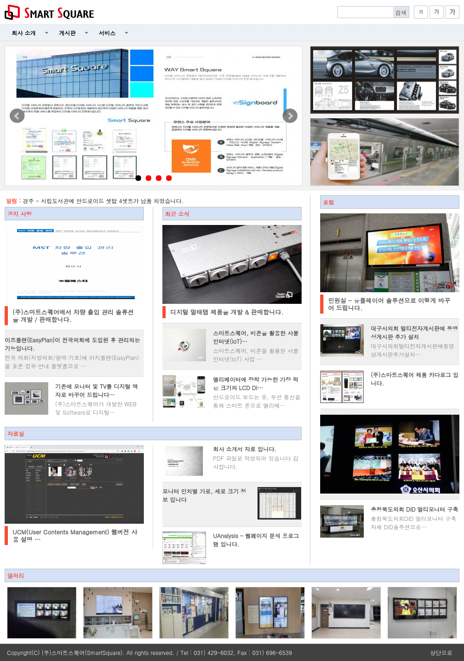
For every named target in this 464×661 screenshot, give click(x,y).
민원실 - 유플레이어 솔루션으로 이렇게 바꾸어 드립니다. (389, 304)
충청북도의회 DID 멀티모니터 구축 (414, 509)
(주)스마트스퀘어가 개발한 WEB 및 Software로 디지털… (95, 408)
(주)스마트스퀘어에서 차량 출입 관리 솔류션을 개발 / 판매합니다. (73, 316)
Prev (17, 116)
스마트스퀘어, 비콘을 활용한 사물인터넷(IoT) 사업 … (256, 355)
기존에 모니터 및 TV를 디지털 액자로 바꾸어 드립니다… (96, 390)
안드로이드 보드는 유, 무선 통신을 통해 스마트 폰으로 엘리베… (257, 401)
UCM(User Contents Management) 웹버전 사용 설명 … (75, 535)
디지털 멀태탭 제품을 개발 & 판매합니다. (227, 312)
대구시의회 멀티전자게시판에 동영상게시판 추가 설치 (414, 332)
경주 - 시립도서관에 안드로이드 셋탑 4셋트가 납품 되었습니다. (103, 201)
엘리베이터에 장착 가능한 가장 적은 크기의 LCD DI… (255, 383)
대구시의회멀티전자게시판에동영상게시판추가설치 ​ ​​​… (412, 350)
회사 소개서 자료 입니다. (245, 449)
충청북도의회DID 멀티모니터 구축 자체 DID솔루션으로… (414, 522)
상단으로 (441, 652)
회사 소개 (24, 33)
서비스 (107, 33)
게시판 (67, 33)
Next (290, 116)
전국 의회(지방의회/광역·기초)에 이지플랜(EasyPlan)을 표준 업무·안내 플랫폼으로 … (72, 361)
